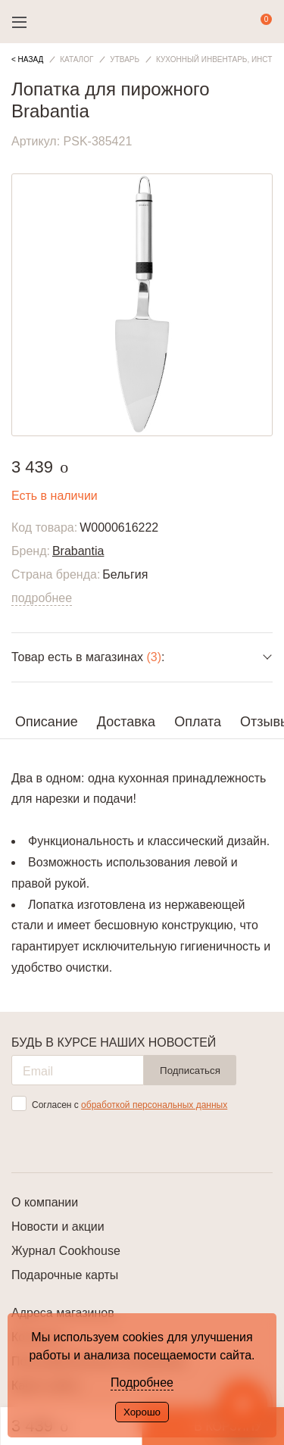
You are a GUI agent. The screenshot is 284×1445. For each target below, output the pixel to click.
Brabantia (78, 551)
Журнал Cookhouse (65, 1250)
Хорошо (142, 1412)
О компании (44, 1202)
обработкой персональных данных (154, 1105)
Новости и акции (58, 1226)
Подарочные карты (64, 1275)
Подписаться (190, 1070)
